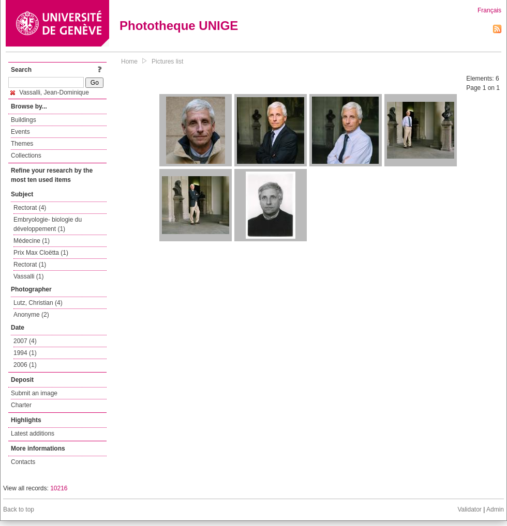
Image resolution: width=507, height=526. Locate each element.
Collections (26, 155)
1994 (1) (25, 353)
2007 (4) (25, 341)
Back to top (18, 509)
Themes (22, 143)
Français (489, 10)
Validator (469, 509)
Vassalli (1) (28, 276)
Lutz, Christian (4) (38, 302)
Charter (21, 405)
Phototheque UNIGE (179, 26)
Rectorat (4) (29, 207)
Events (20, 131)
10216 (58, 488)
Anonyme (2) (31, 314)
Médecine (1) (31, 240)
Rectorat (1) (29, 264)
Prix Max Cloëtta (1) (40, 252)
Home (129, 61)
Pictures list (167, 61)
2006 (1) (25, 364)
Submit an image (34, 393)
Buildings (23, 119)
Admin (495, 509)
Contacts (23, 462)
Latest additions (32, 433)
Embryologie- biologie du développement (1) (47, 224)
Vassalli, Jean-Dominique (49, 92)
